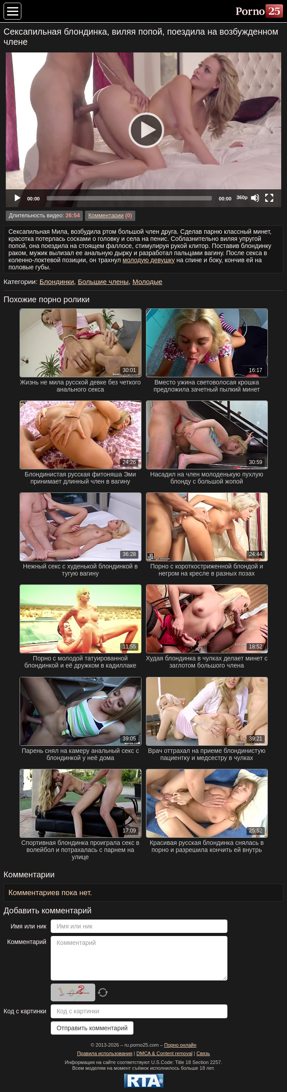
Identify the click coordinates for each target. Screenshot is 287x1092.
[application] (143, 129)
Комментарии (105, 215)
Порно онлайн (180, 1045)
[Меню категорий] (12, 11)
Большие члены (103, 281)
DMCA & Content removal (165, 1053)
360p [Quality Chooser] (241, 197)
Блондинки (57, 281)
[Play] (144, 130)
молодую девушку (149, 260)
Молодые (147, 281)
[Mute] (255, 198)
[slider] (129, 198)
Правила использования (104, 1053)
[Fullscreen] (269, 198)
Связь (203, 1053)
